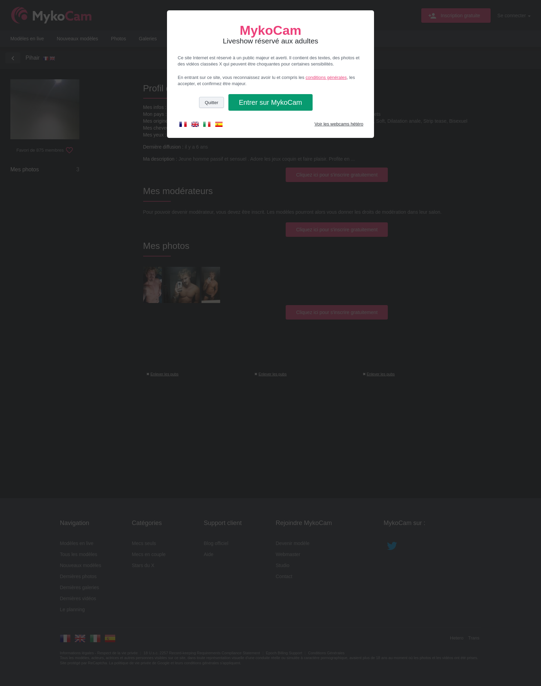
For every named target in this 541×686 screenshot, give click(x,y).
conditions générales (326, 77)
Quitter (211, 102)
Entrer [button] (270, 102)
